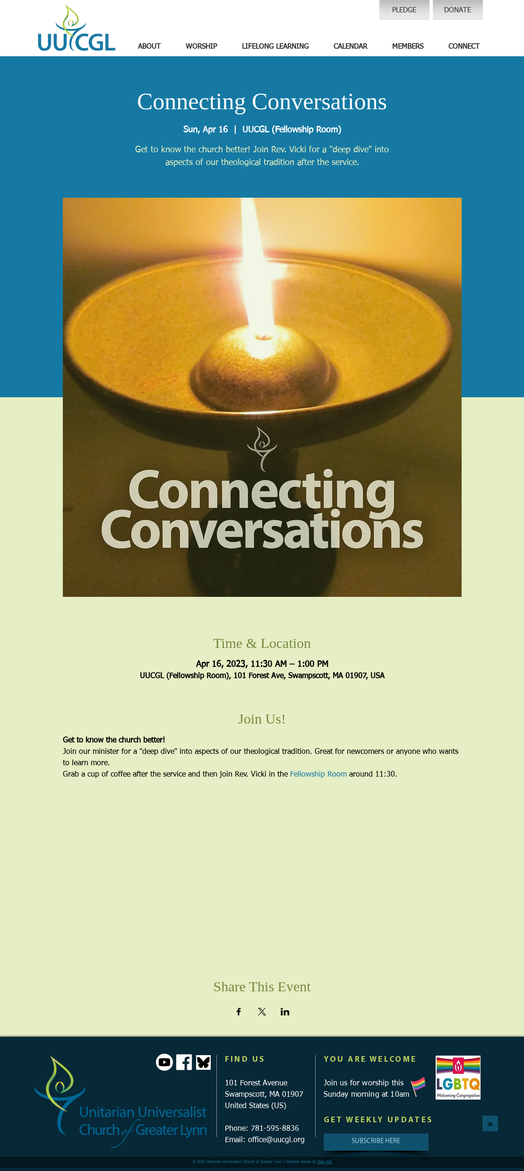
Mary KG (325, 1162)
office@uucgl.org (276, 1140)
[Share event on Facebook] (238, 1011)
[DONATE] (458, 10)
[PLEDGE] (404, 10)
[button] (149, 47)
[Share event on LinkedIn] (285, 1011)
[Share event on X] (262, 1011)
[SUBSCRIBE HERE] (376, 1142)
